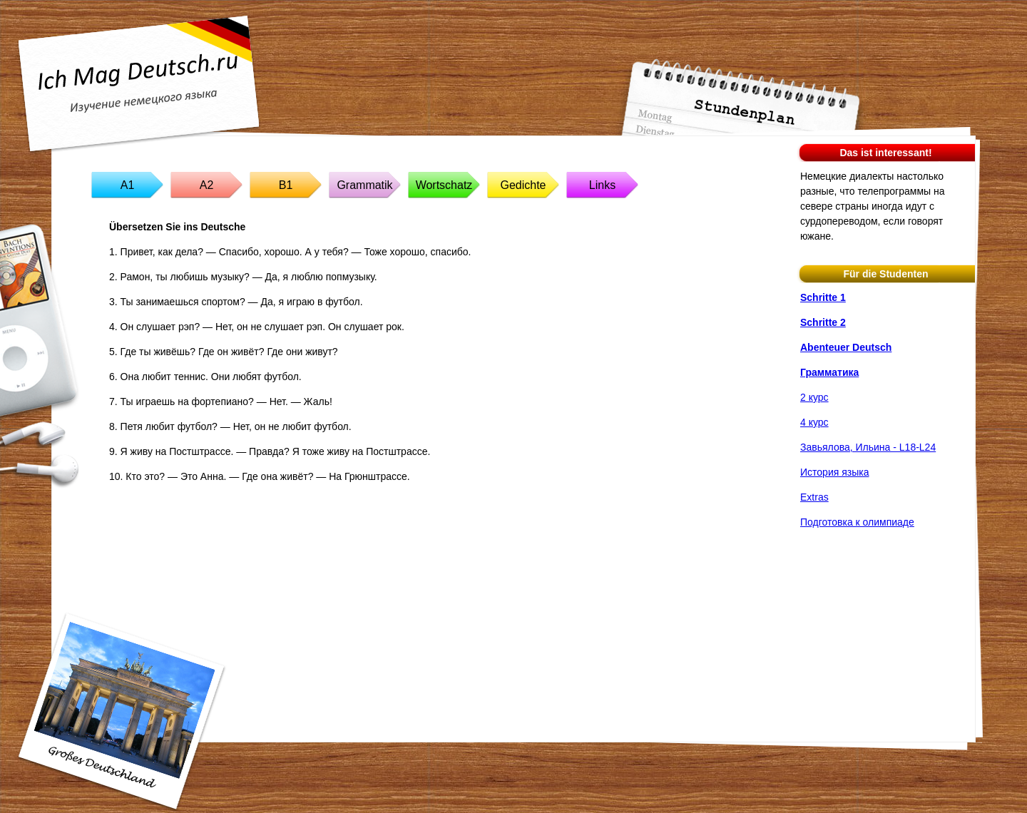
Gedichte (523, 185)
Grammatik (364, 185)
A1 (128, 185)
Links (602, 185)
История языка (834, 472)
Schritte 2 (823, 322)
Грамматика (829, 372)
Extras (814, 497)
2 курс (814, 397)
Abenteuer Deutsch (845, 347)
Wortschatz (444, 185)
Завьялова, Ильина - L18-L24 (868, 447)
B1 (286, 185)
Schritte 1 (823, 297)
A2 (207, 185)
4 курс (814, 422)
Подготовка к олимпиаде (857, 522)
